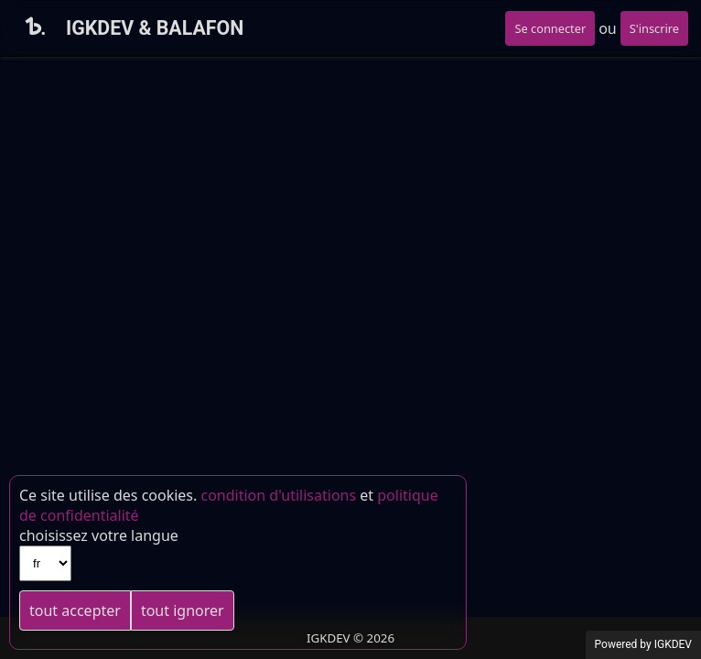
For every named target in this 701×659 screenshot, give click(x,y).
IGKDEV (673, 644)
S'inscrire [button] (654, 28)
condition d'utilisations (278, 495)
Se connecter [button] (550, 28)
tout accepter (75, 610)
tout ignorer (182, 610)
